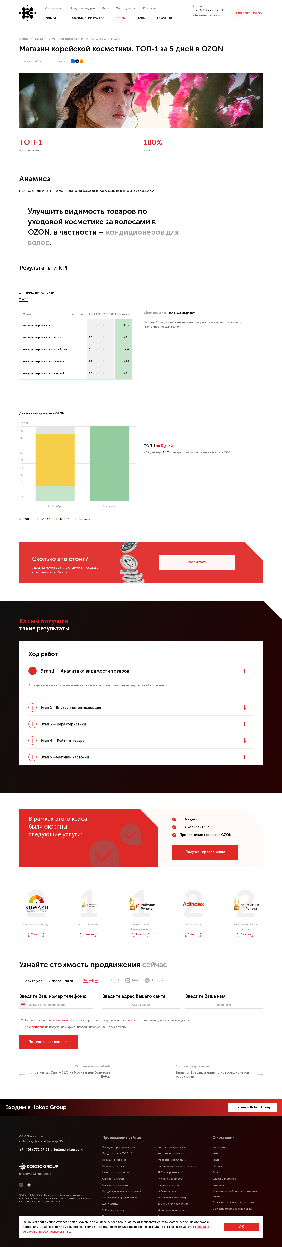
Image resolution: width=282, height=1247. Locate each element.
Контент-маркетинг (169, 1153)
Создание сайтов (168, 1185)
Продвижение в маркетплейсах (177, 1166)
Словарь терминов (224, 1178)
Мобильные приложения (172, 1210)
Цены (141, 18)
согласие (132, 1020)
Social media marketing (171, 1197)
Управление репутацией (172, 1159)
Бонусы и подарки (83, 8)
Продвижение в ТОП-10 (117, 1153)
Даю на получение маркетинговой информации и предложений (74, 1027)
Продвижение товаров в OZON (205, 835)
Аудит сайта (110, 1203)
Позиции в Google (113, 1166)
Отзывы (217, 1166)
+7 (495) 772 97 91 (208, 10)
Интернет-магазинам (115, 1172)
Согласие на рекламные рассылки (234, 1202)
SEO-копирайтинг (194, 827)
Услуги (51, 18)
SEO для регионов (113, 1210)
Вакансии (218, 1185)
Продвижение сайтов (86, 18)
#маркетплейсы (30, 61)
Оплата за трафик (113, 1178)
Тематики (165, 18)
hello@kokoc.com (68, 1150)
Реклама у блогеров (169, 1178)
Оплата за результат (115, 1185)
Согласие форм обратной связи (233, 1208)
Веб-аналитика (166, 1191)
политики (61, 1020)
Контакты (149, 8)
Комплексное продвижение (119, 1197)
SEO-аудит (188, 819)
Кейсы (120, 18)
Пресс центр (126, 8)
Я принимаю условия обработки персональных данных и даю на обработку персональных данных (106, 1020)
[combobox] (23, 1004)
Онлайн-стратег (207, 15)
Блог (105, 8)
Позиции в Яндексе (114, 1159)
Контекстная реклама (171, 1147)
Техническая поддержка (172, 1203)
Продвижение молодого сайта (121, 1191)
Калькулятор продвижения (118, 1147)
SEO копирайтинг (168, 1172)
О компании (54, 8)
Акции (216, 1159)
